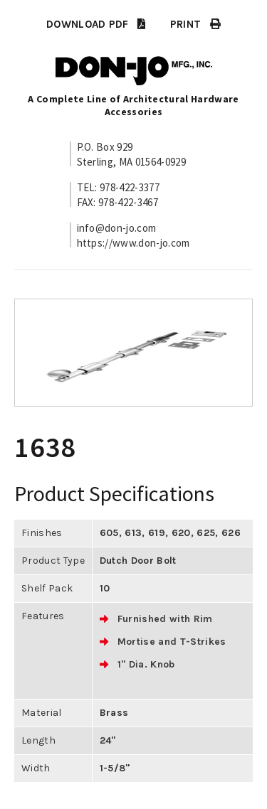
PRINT (195, 24)
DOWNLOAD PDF (96, 24)
